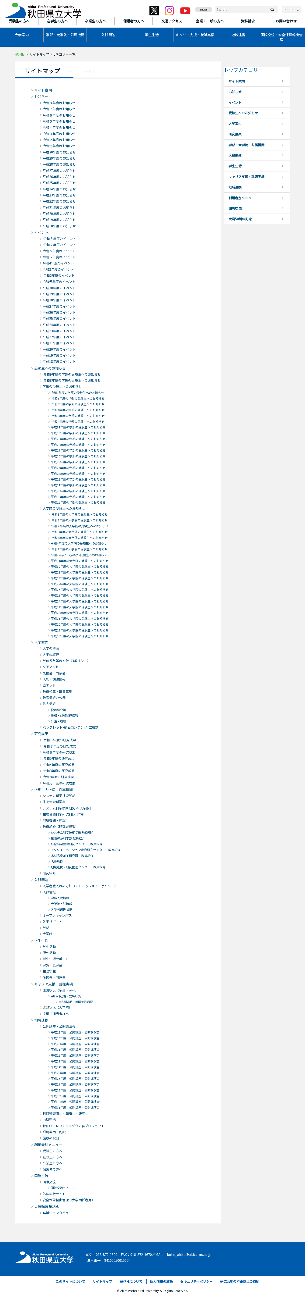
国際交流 (41, 1175)
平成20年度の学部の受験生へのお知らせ (78, 491)
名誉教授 (57, 861)
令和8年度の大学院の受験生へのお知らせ (79, 520)
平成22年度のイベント (59, 337)
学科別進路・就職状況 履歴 (76, 1002)
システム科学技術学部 (59, 795)
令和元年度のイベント (59, 281)
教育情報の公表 (54, 697)
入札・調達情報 (54, 679)
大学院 (47, 933)
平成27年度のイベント (59, 306)
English (204, 9)
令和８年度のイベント (59, 238)
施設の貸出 (51, 1138)
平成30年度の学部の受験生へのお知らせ (78, 433)
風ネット (49, 685)
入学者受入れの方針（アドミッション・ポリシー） (80, 886)
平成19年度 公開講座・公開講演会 (75, 1038)
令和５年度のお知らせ (59, 121)
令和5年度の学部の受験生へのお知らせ (78, 404)
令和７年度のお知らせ (59, 109)
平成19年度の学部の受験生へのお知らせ (78, 497)
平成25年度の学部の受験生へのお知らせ (78, 462)
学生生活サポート (56, 958)
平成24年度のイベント (59, 324)
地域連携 (238, 34)
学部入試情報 (60, 898)
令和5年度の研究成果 (59, 758)
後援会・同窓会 (54, 673)
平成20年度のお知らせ (59, 213)
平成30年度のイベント (59, 287)
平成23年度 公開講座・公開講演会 (75, 1061)
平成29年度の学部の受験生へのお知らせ (78, 439)
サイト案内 (43, 90)
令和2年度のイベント (59, 275)
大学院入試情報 (61, 904)
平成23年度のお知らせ (59, 195)
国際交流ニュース (63, 1188)
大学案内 (22, 34)
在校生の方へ (52, 1157)
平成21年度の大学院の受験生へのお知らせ (80, 618)
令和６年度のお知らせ (59, 115)
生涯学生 (49, 971)
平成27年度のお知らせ (59, 170)
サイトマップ (102, 1281)
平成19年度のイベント (59, 355)
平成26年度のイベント (59, 312)
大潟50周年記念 (46, 1206)
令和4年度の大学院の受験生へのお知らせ (79, 543)
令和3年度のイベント (58, 269)
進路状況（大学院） (57, 1007)
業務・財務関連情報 (64, 715)
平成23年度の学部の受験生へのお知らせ (78, 473)
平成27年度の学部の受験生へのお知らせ (78, 450)
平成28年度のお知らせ (59, 164)
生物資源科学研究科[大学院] (63, 814)
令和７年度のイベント (59, 244)
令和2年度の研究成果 (58, 776)
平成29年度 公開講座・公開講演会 (75, 1096)
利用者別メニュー (48, 1144)
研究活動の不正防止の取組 (239, 1281)
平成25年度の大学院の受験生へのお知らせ (80, 595)
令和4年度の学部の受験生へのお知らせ (78, 410)
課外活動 (49, 952)
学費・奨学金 (52, 965)
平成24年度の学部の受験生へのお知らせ (78, 468)
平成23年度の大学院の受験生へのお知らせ (80, 607)
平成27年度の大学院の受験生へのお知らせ (80, 584)
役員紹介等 (58, 710)
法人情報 (49, 703)
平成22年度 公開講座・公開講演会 (75, 1055)
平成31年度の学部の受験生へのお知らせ (78, 427)
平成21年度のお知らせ (59, 207)
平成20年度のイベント (59, 349)
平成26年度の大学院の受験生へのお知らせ (80, 589)
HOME (19, 54)
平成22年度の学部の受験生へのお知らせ (78, 479)
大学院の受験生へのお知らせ (64, 508)
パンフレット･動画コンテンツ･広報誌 (70, 727)
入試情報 (49, 892)
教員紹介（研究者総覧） (61, 826)
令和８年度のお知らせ (59, 102)
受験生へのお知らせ (50, 368)
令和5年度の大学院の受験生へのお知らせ (79, 537)
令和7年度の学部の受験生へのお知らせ (77, 392)
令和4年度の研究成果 (59, 764)
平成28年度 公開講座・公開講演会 (75, 1090)
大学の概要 (51, 654)
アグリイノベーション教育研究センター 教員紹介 (85, 850)
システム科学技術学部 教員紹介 (72, 832)
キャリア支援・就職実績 (195, 34)
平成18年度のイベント (59, 361)
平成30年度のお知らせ (59, 152)
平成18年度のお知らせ (59, 226)
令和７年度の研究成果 (59, 746)
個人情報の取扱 (161, 1281)
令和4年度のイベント (58, 263)
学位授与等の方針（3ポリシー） (66, 660)
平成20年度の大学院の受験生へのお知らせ (80, 624)
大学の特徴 (51, 648)
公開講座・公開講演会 (59, 1026)
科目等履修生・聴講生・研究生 (65, 1113)
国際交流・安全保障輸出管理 (282, 37)
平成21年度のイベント (59, 343)
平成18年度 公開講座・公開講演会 (75, 1032)
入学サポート (52, 921)
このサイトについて (70, 1281)
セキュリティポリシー (196, 1281)
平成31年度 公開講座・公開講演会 (75, 1107)
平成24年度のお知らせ (59, 189)
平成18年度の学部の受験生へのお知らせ (78, 502)
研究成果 (41, 733)
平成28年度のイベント (59, 300)
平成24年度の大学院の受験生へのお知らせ (80, 601)
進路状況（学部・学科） (61, 990)
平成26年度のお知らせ (59, 176)
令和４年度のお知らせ (59, 127)
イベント (41, 232)
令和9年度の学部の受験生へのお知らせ (72, 374)
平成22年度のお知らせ (59, 201)
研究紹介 (49, 873)
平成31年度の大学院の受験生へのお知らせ (80, 561)
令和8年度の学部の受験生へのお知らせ (72, 380)
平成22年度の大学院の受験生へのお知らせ (80, 612)
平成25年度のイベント (59, 318)
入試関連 (108, 34)
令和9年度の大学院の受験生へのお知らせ (79, 514)
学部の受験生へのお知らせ (62, 386)
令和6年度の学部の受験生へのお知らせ (78, 398)
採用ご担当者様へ (56, 1013)
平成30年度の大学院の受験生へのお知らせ (80, 566)
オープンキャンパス (57, 915)
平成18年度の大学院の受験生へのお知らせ (80, 636)
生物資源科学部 (54, 801)
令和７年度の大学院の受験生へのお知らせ (79, 526)
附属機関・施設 (54, 820)
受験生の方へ (52, 1150)
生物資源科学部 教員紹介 (68, 838)
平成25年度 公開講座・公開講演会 (75, 1073)
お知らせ (41, 96)
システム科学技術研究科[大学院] (67, 808)
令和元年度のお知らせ (59, 145)
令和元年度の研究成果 (59, 783)
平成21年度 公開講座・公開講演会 (75, 1049)
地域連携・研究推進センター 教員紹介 (78, 867)
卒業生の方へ (52, 1163)
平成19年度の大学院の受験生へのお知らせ (80, 630)
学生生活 (152, 34)
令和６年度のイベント (59, 251)
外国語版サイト (54, 1193)
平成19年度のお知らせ (59, 219)
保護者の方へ (52, 1169)
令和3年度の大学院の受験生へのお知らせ (79, 549)
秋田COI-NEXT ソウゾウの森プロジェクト (73, 1125)
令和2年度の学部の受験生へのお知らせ (78, 421)
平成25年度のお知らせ (59, 182)
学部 (46, 927)
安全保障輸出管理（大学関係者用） (69, 1200)
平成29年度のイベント (59, 294)
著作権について (131, 1281)
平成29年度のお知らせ (59, 158)
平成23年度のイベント (59, 330)
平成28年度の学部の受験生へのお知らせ (78, 444)
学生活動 (49, 946)
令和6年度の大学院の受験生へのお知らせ (79, 532)
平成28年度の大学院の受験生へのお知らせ (80, 578)
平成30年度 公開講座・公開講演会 (75, 1101)
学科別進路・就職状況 (66, 996)
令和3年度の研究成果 (59, 770)
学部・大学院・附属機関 (65, 34)
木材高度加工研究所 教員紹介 (72, 855)
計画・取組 (58, 721)
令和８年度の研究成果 (59, 740)
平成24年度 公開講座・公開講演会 (75, 1067)
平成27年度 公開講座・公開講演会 (75, 1084)
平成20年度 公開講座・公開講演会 (75, 1044)
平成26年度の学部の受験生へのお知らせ (78, 456)
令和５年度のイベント (59, 257)
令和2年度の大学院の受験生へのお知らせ (79, 555)
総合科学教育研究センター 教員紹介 (76, 844)
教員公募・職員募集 (57, 691)
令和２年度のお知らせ (59, 139)
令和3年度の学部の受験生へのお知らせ (78, 415)
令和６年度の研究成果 (59, 752)
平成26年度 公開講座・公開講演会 (75, 1078)
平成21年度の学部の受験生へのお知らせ (78, 485)
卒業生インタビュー (57, 1212)
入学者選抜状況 (61, 909)
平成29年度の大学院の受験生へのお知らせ (80, 572)
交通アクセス (52, 666)
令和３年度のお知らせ (59, 133)
